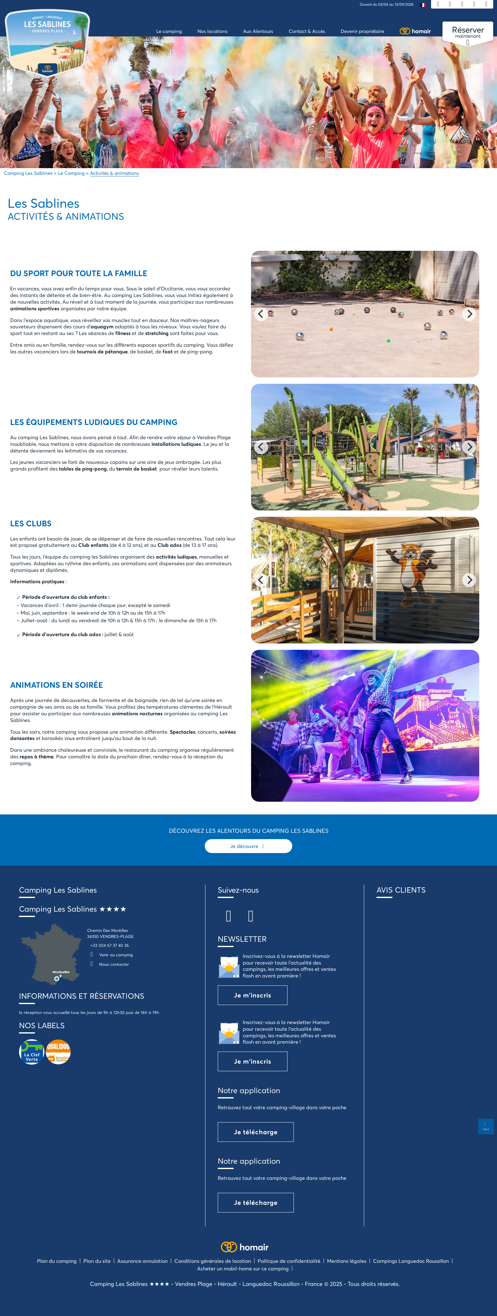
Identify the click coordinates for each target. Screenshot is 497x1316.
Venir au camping (110, 955)
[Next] (469, 314)
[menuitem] (423, 4)
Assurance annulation (142, 1260)
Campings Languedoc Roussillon (411, 1260)
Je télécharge (256, 1132)
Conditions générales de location (212, 1260)
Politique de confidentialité (289, 1260)
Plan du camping (57, 1260)
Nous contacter (108, 964)
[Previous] (261, 314)
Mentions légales (346, 1260)
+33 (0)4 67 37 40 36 (109, 945)
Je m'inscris (252, 995)
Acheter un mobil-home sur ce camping (243, 1268)
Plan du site (97, 1260)
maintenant (467, 32)
